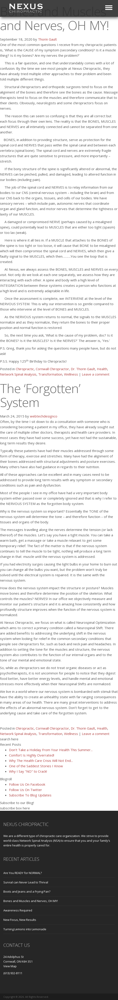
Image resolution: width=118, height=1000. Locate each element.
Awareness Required (17, 910)
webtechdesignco (43, 416)
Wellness (71, 374)
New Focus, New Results (19, 920)
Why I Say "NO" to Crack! (28, 771)
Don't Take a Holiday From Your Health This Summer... (51, 750)
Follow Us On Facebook (27, 784)
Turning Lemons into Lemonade (24, 929)
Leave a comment (95, 374)
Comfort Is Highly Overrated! (31, 755)
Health (102, 369)
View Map (10, 966)
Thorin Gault (47, 39)
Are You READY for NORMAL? (22, 873)
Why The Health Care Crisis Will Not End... (41, 760)
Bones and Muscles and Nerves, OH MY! (30, 901)
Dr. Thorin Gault (83, 369)
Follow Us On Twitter (25, 789)
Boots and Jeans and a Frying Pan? (26, 891)
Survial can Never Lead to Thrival (25, 882)
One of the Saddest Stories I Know (36, 766)
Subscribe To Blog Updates (30, 795)
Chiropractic (25, 369)
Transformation (50, 374)
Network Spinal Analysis (18, 374)
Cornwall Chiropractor (52, 369)
